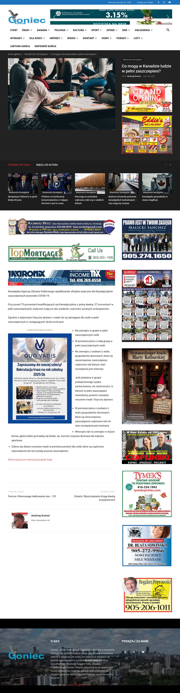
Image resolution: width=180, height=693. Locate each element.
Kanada (43, 30)
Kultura (80, 30)
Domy (107, 38)
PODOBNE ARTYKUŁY (19, 165)
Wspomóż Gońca (45, 46)
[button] (111, 9)
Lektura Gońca (20, 46)
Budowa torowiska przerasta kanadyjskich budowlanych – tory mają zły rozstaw (123, 200)
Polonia (61, 30)
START (14, 30)
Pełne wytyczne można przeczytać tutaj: (30, 459)
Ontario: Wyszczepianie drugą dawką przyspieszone (94, 498)
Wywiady (17, 38)
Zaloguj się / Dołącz (145, 2)
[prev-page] (165, 165)
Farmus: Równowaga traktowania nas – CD (32, 496)
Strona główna (14, 54)
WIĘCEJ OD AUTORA (47, 165)
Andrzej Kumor (134, 76)
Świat (27, 30)
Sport (96, 30)
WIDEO (72, 38)
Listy (138, 38)
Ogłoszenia (144, 30)
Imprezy (56, 38)
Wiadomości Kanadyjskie (36, 54)
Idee (126, 30)
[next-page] (170, 165)
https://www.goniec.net (40, 520)
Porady (122, 38)
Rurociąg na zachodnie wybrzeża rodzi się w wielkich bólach (89, 200)
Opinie (111, 30)
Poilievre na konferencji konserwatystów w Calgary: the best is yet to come (55, 200)
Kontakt (90, 38)
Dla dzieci (37, 38)
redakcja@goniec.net (78, 684)
